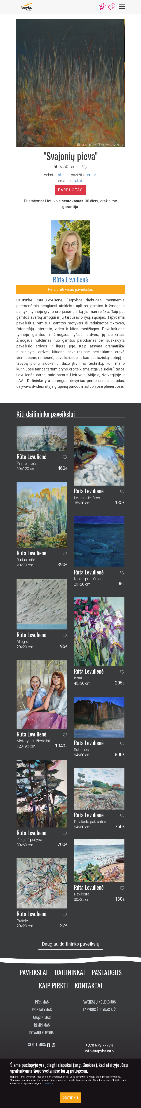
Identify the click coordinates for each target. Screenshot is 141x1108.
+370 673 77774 (99, 1045)
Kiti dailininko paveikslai (45, 414)
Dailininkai (70, 972)
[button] (85, 166)
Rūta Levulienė (70, 279)
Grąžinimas (42, 1017)
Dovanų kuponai (42, 1032)
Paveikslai (34, 972)
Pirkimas (42, 1002)
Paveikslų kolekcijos (99, 1002)
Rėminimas (42, 1025)
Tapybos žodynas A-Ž (99, 1009)
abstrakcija (76, 180)
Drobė (92, 175)
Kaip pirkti (53, 985)
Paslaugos (107, 972)
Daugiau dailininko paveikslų (70, 944)
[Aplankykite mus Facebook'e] (49, 1045)
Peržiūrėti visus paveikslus (70, 289)
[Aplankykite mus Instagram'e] (54, 1045)
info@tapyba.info (99, 1051)
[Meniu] (122, 6)
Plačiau (49, 1083)
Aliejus (63, 175)
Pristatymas (42, 1009)
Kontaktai (88, 985)
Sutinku (70, 1097)
